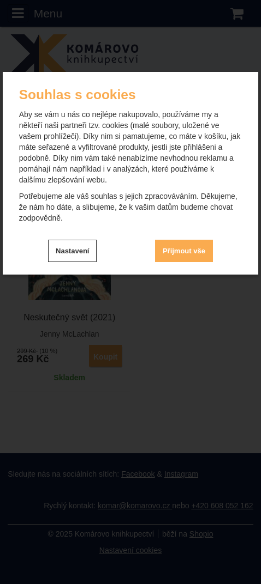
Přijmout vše (184, 251)
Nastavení (72, 251)
